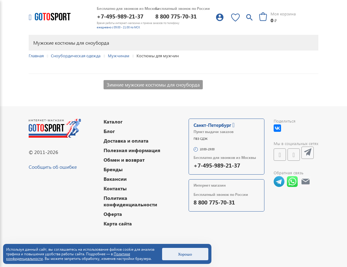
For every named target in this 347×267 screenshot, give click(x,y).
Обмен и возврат (124, 159)
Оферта (113, 214)
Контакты (115, 188)
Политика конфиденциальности (130, 201)
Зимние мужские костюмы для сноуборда (153, 84)
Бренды (113, 169)
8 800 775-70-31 (176, 16)
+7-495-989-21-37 (120, 16)
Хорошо (185, 254)
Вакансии (115, 179)
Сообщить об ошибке (53, 167)
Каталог (113, 121)
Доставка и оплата (126, 140)
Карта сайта (118, 223)
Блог (109, 131)
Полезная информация (132, 150)
